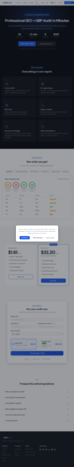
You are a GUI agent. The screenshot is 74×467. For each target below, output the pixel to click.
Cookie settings (50, 237)
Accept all (24, 237)
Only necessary (37, 237)
